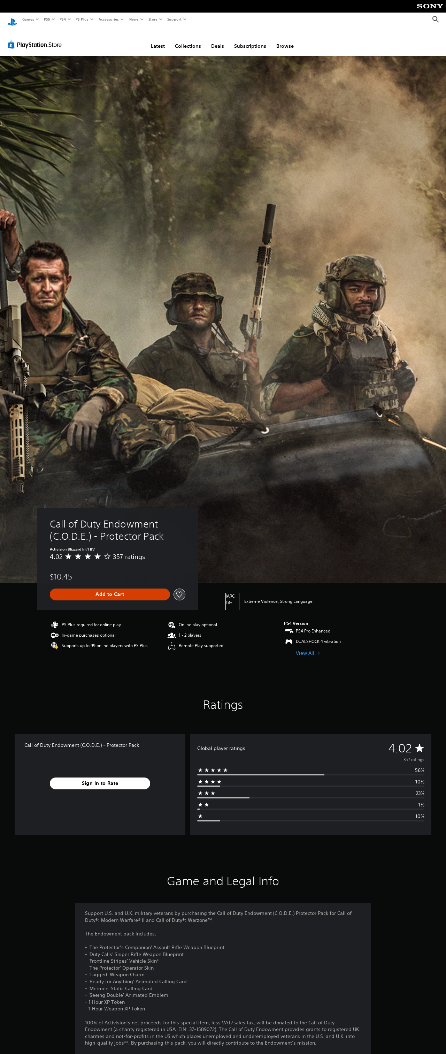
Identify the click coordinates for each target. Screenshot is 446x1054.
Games (28, 19)
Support (174, 19)
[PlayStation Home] (12, 19)
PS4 (62, 19)
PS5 (47, 19)
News (134, 19)
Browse (285, 39)
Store (152, 19)
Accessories (108, 19)
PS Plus (82, 19)
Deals (217, 39)
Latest (158, 39)
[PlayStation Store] (36, 38)
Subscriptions (250, 39)
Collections (188, 39)
